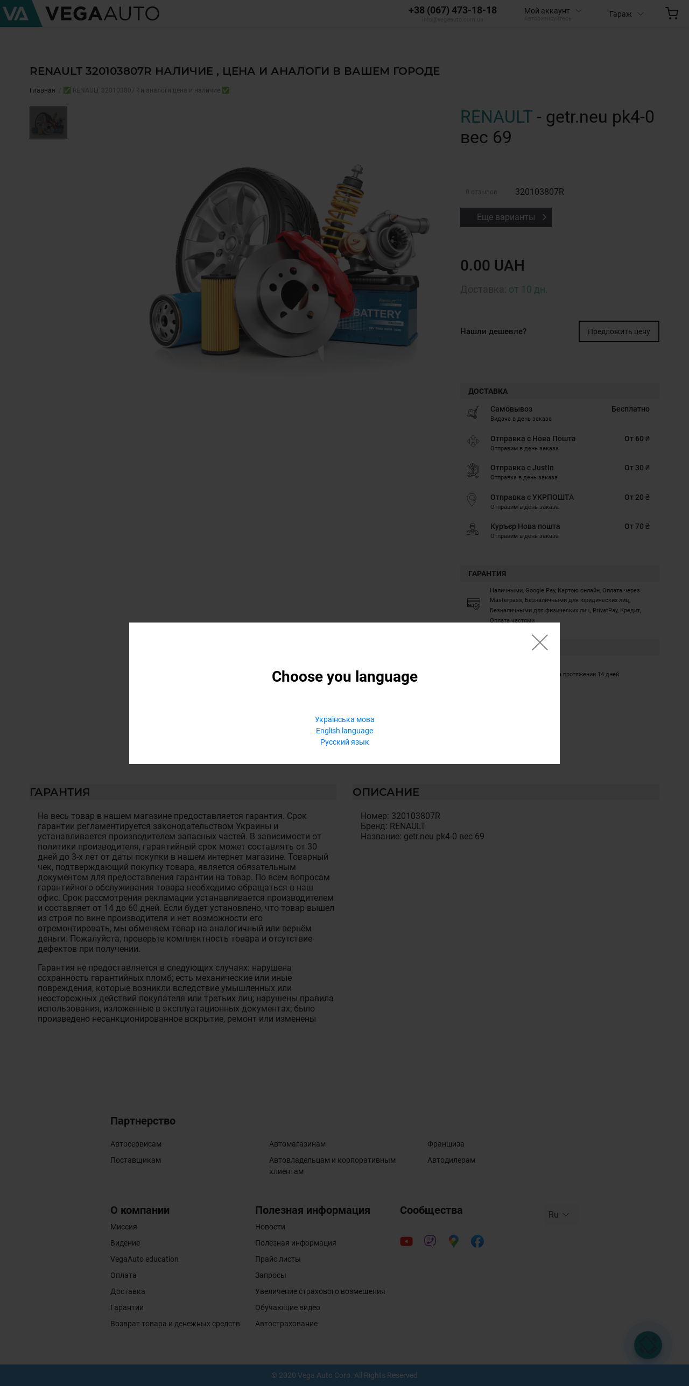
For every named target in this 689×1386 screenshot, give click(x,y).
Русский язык (344, 742)
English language (344, 730)
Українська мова (345, 719)
